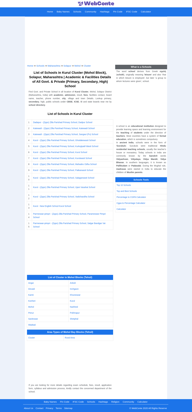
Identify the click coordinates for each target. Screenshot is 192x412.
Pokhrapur (75, 313)
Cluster (87, 65)
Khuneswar (75, 295)
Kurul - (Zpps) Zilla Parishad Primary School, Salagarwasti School (63, 178)
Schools (77, 11)
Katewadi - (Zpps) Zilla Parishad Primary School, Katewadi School (64, 128)
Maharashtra (54, 65)
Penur (31, 313)
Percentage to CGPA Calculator (131, 197)
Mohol (77, 65)
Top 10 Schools (124, 185)
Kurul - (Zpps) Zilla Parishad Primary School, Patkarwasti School (63, 170)
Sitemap (68, 408)
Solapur (67, 65)
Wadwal (32, 325)
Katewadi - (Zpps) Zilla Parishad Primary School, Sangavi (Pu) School (65, 134)
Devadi (31, 289)
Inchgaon (74, 289)
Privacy (49, 408)
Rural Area (70, 337)
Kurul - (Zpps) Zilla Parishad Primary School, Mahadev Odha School (65, 164)
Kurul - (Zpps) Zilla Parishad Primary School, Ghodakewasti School (64, 140)
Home (50, 11)
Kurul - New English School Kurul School (52, 206)
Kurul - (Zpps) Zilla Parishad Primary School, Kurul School (60, 152)
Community (90, 11)
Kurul (72, 301)
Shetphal (74, 319)
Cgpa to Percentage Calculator (131, 203)
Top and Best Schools (127, 191)
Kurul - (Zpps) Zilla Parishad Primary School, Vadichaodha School (63, 196)
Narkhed (74, 307)
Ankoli (73, 283)
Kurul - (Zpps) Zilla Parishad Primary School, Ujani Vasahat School (64, 187)
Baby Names (63, 11)
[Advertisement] (96, 39)
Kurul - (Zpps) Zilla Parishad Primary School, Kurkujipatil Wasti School (65, 146)
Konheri (31, 301)
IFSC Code (131, 11)
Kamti (31, 295)
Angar (31, 283)
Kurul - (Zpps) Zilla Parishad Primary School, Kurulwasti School (62, 158)
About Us (28, 408)
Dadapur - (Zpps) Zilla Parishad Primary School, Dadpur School (62, 122)
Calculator (146, 11)
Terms (59, 408)
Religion (115, 401)
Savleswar (33, 319)
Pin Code (117, 11)
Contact (39, 408)
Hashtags (104, 11)
